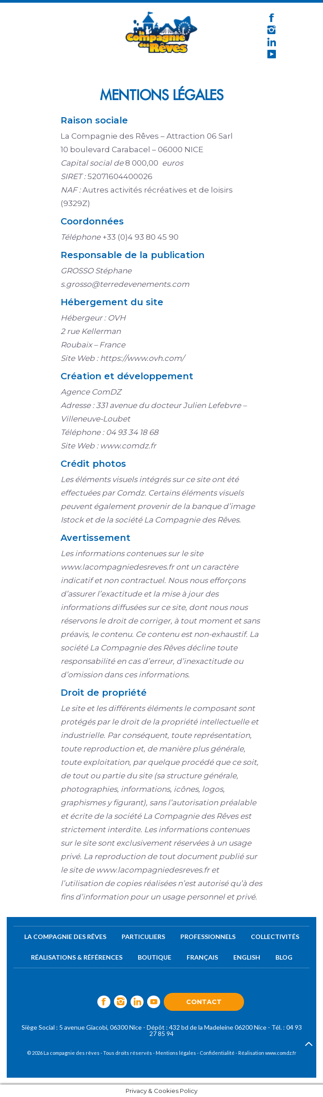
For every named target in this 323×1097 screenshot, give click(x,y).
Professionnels (208, 936)
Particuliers (143, 936)
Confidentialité (217, 1053)
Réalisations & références (76, 957)
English (246, 957)
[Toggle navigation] (65, 29)
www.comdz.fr (281, 1053)
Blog (283, 957)
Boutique (154, 957)
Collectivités (275, 936)
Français (202, 957)
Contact (204, 1002)
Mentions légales (176, 1053)
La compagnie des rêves (65, 936)
